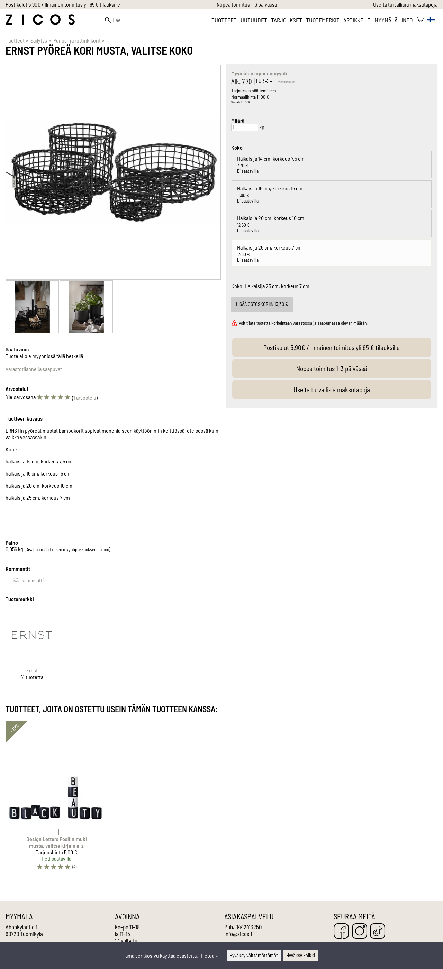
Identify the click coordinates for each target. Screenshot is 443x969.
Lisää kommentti (27, 580)
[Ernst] (32, 650)
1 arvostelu (84, 397)
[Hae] (154, 20)
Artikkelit (357, 20)
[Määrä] (244, 127)
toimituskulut (286, 81)
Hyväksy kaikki (300, 955)
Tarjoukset (286, 20)
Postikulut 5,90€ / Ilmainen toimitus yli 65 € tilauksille (63, 4)
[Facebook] (341, 931)
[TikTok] (377, 931)
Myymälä (386, 20)
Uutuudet (254, 20)
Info (407, 20)
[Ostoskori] (420, 20)
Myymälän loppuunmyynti (259, 73)
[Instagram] (359, 931)
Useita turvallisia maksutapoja (405, 4)
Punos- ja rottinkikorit (79, 40)
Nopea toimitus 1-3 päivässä (247, 4)
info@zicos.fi (239, 933)
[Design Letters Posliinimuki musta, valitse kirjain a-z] (56, 799)
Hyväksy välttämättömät (253, 955)
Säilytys (40, 40)
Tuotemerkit (323, 20)
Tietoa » (209, 955)
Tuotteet (224, 20)
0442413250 (248, 926)
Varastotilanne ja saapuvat (34, 369)
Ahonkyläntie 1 (21, 926)
